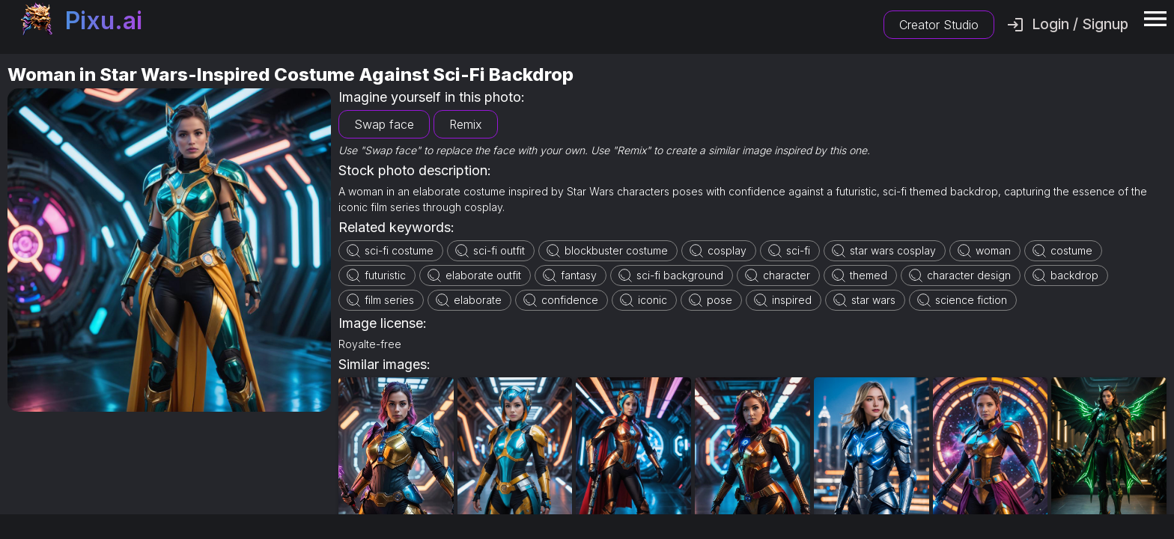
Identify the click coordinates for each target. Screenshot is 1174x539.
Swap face (384, 124)
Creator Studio (939, 24)
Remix (465, 124)
